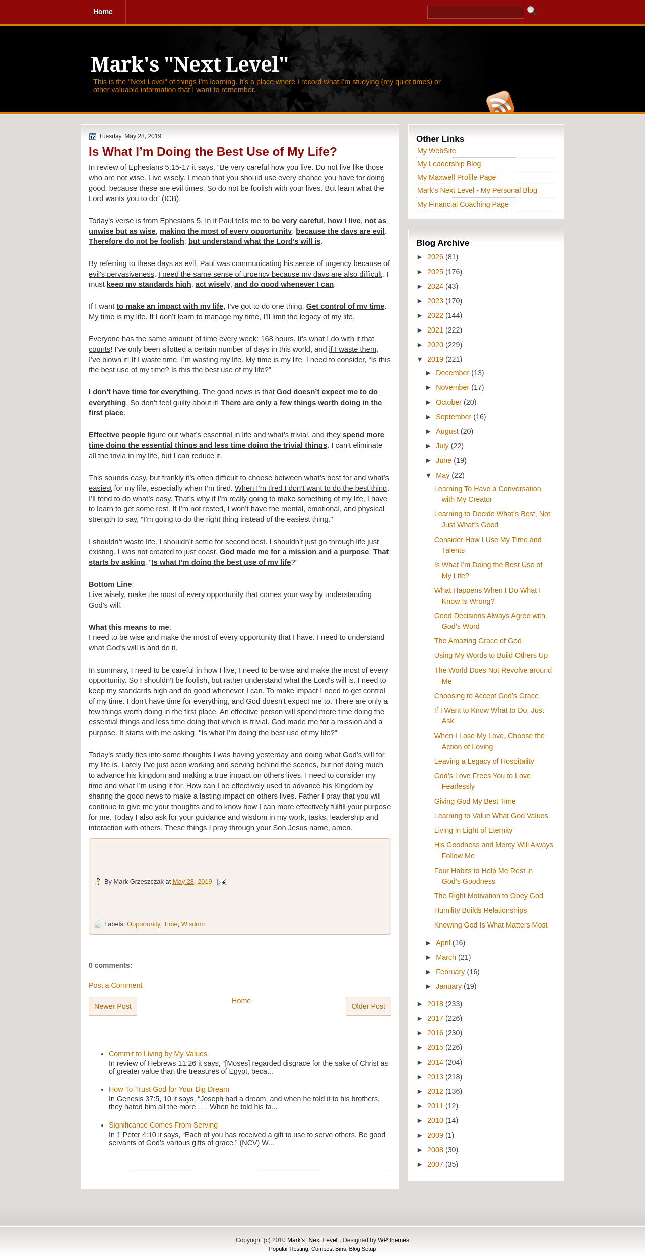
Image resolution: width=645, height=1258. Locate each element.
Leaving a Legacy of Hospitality (484, 761)
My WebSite (436, 151)
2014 (436, 1062)
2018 (436, 1004)
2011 (436, 1106)
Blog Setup (362, 1249)
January (450, 986)
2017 (436, 1018)
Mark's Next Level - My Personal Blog (477, 190)
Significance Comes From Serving (163, 1125)
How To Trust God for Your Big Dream (169, 1089)
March (447, 957)
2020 (436, 345)
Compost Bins (328, 1249)
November (453, 387)
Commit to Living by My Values (158, 1054)
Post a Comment (115, 985)
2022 (436, 315)
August (448, 431)
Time (171, 924)
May (444, 475)
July (443, 446)
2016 (436, 1033)
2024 (436, 286)
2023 (436, 301)
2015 (436, 1047)
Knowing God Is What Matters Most (491, 925)
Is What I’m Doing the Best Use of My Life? (213, 151)
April (444, 943)
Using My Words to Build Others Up (491, 655)
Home (241, 1001)
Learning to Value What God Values (491, 816)
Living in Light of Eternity (473, 830)
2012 (436, 1091)
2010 (436, 1120)
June (445, 460)
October (450, 402)
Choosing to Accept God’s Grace (486, 696)
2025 (436, 272)
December (453, 373)
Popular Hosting (288, 1249)
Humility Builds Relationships (480, 910)
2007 (436, 1164)
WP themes (393, 1240)
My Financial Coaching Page (463, 204)
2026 (436, 257)
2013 (436, 1077)
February (451, 972)
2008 (436, 1150)
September (454, 417)
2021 (436, 330)
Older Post (368, 1006)
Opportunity (143, 924)
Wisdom (193, 924)
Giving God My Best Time (475, 801)
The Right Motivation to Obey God (488, 896)
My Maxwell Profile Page (456, 177)
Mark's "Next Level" (189, 65)
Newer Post (113, 1006)
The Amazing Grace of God (478, 641)
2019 (436, 359)
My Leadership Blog (449, 164)
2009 (436, 1135)
